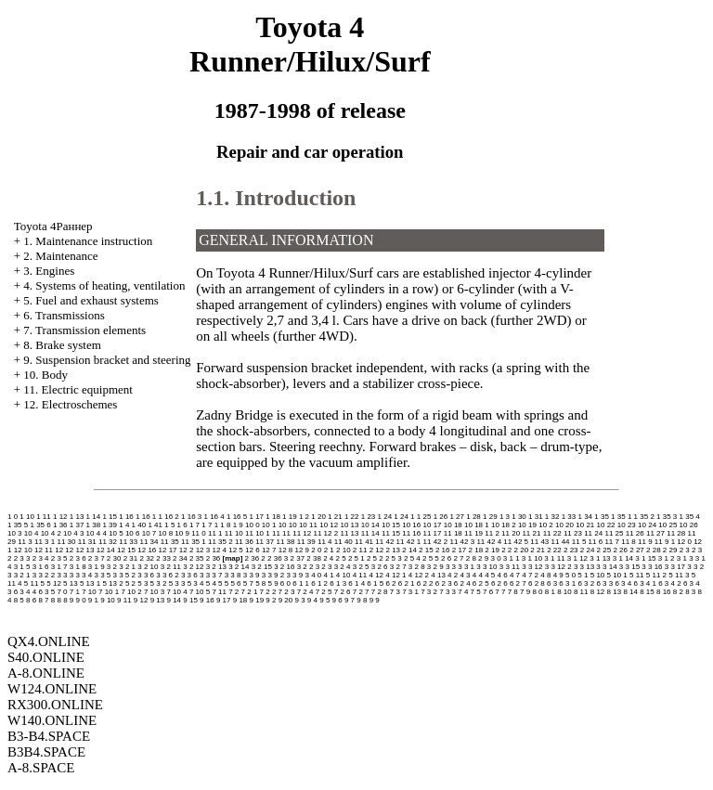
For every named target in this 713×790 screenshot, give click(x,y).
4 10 (343, 575)
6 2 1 (406, 583)
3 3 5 (102, 575)
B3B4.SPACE (46, 752)
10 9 (182, 533)
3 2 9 (435, 567)
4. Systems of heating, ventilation (104, 285)
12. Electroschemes (70, 404)
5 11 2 (656, 575)
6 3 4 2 (669, 583)
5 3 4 (196, 583)
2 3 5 (59, 558)
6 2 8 (536, 583)
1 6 (182, 525)
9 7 (349, 600)
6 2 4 (462, 583)
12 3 (203, 550)
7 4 (463, 592)
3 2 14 (238, 567)
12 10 (23, 550)
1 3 (504, 516)
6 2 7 (518, 583)
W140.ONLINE (52, 720)
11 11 (281, 533)
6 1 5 (375, 583)
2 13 (392, 550)
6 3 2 (585, 583)
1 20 (318, 516)
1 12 (60, 516)
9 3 (300, 600)
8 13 (614, 592)
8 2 (678, 592)
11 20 (510, 533)
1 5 (169, 525)
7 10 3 (154, 592)
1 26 (441, 516)
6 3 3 (604, 583)
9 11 (124, 600)
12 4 (219, 550)
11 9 (645, 541)
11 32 (107, 541)
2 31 (130, 558)
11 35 (170, 541)
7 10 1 (108, 592)
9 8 (361, 600)
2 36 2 (255, 558)
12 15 (126, 550)
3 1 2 (666, 558)
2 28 (653, 550)
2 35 (196, 558)
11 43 (539, 541)
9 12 (141, 600)
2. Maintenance (60, 256)
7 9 (525, 592)
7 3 (395, 592)
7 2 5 (324, 592)
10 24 (647, 525)
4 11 (360, 575)
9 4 (312, 600)
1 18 (273, 516)
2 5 (341, 558)
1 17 (256, 516)
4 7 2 (530, 575)
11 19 (473, 533)
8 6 (31, 600)
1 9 (238, 525)
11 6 (596, 541)
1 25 (424, 516)
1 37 (77, 525)
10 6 (132, 533)
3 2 (112, 567)
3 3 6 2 (167, 575)
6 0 (285, 583)
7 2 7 (361, 592)
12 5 (235, 550)
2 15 (426, 550)
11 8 (628, 541)
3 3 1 (466, 567)
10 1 (269, 525)
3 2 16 (284, 567)
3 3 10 (486, 567)
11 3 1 (44, 541)
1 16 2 (169, 516)
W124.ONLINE (52, 688)
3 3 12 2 (558, 567)
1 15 (109, 516)
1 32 (552, 516)
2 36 (213, 558)
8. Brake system (61, 345)
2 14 (409, 550)
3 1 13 (600, 558)
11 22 (552, 533)
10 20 (564, 525)
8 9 (68, 600)
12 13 (84, 550)
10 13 (349, 525)
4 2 (452, 575)
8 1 (550, 592)
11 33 (128, 541)
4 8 (545, 575)
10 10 (288, 525)
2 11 (360, 550)
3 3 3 (65, 575)
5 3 (142, 583)
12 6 (252, 550)
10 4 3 (73, 533)
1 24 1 (404, 516)
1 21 (335, 516)
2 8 (471, 558)
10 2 (545, 525)
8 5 (19, 600)
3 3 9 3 (297, 575)
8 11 (581, 592)
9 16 (207, 600)
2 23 (571, 550)
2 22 (554, 550)
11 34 (149, 541)
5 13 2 (112, 583)
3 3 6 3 (192, 575)
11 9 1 (665, 541)
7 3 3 (447, 592)
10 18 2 (503, 525)
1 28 (473, 516)
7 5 (476, 592)
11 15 (391, 533)
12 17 (168, 550)
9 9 (374, 600)
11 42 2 (435, 541)
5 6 (235, 583)
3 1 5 (22, 567)
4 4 (478, 575)
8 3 (690, 592)
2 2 (506, 550)
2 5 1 (356, 558)
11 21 (531, 533)
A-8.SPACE (40, 767)
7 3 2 (429, 592)
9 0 (80, 600)
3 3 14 (606, 567)
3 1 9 (96, 567)
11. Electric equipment (78, 389)
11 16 (411, 533)
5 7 (248, 583)
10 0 (252, 525)
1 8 (225, 525)
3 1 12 (577, 558)
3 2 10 (147, 567)
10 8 (166, 533)
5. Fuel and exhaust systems (91, 300)
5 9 (273, 583)
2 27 (636, 550)
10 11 (308, 525)
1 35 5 (17, 525)
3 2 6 (379, 567)
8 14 (630, 592)
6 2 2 (425, 583)
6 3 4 (623, 583)
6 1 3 (338, 583)
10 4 (31, 533)
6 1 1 (300, 583)
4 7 (515, 575)
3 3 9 (251, 575)
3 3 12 (532, 567)
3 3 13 (584, 567)
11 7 (611, 541)
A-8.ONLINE (45, 673)
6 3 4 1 (644, 583)
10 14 (370, 525)
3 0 (495, 558)
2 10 (343, 550)
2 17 (459, 550)
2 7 (458, 558)
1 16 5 (237, 516)
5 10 (597, 575)
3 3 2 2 (43, 575)
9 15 (190, 600)
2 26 (620, 550)
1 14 (93, 516)
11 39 (306, 541)
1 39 (109, 525)
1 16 (126, 516)
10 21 (585, 525)
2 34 (180, 558)
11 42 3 (461, 541)
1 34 (584, 516)
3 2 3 (324, 567)
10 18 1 (476, 525)
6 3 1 (567, 583)
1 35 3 (666, 516)
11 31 (87, 541)
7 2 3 (287, 592)
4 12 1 (395, 575)
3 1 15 (645, 558)
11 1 (215, 533)
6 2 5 (481, 583)
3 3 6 (145, 575)
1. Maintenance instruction (87, 241)
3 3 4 (83, 575)
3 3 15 (629, 567)
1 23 (368, 516)
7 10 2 (131, 592)
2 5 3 (393, 558)
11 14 (370, 533)
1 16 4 (214, 516)
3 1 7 (59, 567)
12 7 (269, 550)
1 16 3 (191, 516)
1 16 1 (146, 516)
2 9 (483, 558)
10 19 (527, 525)
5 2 (130, 583)
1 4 (124, 525)
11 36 (244, 541)
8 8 (56, 600)
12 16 (146, 550)
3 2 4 (342, 567)
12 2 (186, 550)
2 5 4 (412, 558)
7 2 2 (268, 592)
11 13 (349, 533)
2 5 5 (430, 558)
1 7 (194, 525)
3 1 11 (554, 558)
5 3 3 (177, 583)
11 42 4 (488, 541)
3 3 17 (675, 567)
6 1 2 (319, 583)
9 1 (93, 600)
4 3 (465, 575)
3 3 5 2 (124, 575)
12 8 (286, 550)
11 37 (264, 541)
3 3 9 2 (273, 575)
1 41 (155, 525)
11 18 (453, 533)
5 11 (636, 575)
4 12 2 (418, 575)
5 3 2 (158, 583)
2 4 (328, 558)
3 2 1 (127, 567)
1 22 (351, 516)
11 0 (198, 533)
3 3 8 (233, 575)
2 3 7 (96, 558)
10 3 (14, 533)
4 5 (490, 575)
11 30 (66, 541)
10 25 (667, 525)
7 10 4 (176, 592)
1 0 (12, 516)
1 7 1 (209, 525)
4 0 (316, 575)
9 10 (107, 600)
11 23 (573, 533)
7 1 (75, 592)
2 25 (604, 550)
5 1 (582, 575)
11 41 (364, 541)
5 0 (570, 575)
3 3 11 (509, 567)
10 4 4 (96, 533)
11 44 (560, 541)
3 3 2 (695, 567)
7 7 (500, 592)
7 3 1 (410, 592)
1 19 (289, 516)
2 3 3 (22, 558)
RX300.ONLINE (55, 704)
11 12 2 (326, 533)
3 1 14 (623, 558)
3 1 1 (511, 558)
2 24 (587, 550)
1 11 (43, 516)
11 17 (432, 533)
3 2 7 (398, 567)
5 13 (70, 583)
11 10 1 (257, 533)
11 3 (25, 541)
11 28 (676, 533)
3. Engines (48, 271)
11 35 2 (220, 541)
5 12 (53, 583)
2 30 (114, 558)
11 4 (325, 541)
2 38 (313, 558)
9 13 (157, 600)
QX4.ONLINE (48, 641)
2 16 (442, 550)
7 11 (219, 592)
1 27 (456, 516)
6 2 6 (499, 583)
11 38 (285, 541)
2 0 (316, 550)
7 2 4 (305, 592)
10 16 (411, 525)
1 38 (93, 525)
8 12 (597, 592)
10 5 (116, 533)
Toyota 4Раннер (53, 226)
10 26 (689, 525)
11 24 (593, 533)
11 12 (301, 533)
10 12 (328, 525)
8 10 (564, 592)
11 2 (492, 533)
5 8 (260, 583)
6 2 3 (443, 583)
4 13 (438, 575)
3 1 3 (685, 558)
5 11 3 (678, 575)
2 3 (685, 550)
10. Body (45, 375)
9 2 (271, 600)
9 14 (173, 600)
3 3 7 (214, 575)
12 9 (302, 550)
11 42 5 (515, 541)
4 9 (558, 575)
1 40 (139, 525)
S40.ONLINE (45, 657)
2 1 (329, 550)
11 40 (343, 541)
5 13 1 (90, 583)
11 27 (655, 533)
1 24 (385, 516)
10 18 (453, 525)
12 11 (43, 550)
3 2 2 (305, 567)
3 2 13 (216, 567)
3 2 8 (416, 567)
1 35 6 (40, 525)
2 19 (492, 550)
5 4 (211, 583)
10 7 (149, 533)
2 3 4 (40, 558)
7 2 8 (379, 592)
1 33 (569, 516)
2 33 (163, 558)
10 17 (432, 525)
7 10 (89, 592)
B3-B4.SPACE (48, 736)
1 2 (304, 516)
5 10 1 (617, 575)
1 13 (77, 516)
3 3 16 (652, 567)
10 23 (626, 525)
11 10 (234, 533)
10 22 (606, 525)
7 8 (513, 592)
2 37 (298, 558)
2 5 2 (375, 558)
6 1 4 (356, 583)
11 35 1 (193, 541)
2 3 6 (78, 558)
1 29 (490, 516)
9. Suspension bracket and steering (106, 360)
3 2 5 (361, 567)
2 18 (476, 550)
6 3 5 (46, 592)
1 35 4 (690, 516)
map (232, 558)
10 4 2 (51, 533)
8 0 (537, 592)
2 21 (537, 550)
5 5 (223, 583)
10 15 (391, 525)
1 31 (535, 516)
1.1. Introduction (276, 198)
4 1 (329, 575)
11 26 (635, 533)
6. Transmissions (63, 315)
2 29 (670, 550)
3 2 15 (262, 567)
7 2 (233, 592)
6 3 (552, 583)
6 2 (390, 583)
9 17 (223, 600)
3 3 (451, 567)
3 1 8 (78, 567)
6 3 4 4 (25, 592)
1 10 (26, 516)
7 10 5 (199, 592)
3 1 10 (532, 558)
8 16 (663, 592)
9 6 (337, 600)
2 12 (376, 550)
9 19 (257, 600)
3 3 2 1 (18, 575)
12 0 (684, 541)
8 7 (43, 600)
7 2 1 (249, 592)
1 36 (60, 525)
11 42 (384, 541)
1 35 (601, 516)
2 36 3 (277, 558)
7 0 (62, 592)
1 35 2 (644, 516)
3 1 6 (40, 567)
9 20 (286, 600)
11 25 (613, 533)
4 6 (503, 575)
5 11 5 (34, 583)
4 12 (376, 575)
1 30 (519, 516)
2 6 (446, 558)
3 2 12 (193, 567)
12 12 (64, 550)
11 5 (579, 541)
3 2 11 (171, 567)
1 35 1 (621, 516)
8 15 (647, 592)
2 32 (146, 558)
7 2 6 (342, 592)
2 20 (521, 550)
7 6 (488, 592)
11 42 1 (408, 541)
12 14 (106, 550)
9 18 (240, 600)
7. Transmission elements (84, 330)
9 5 (324, 600)
